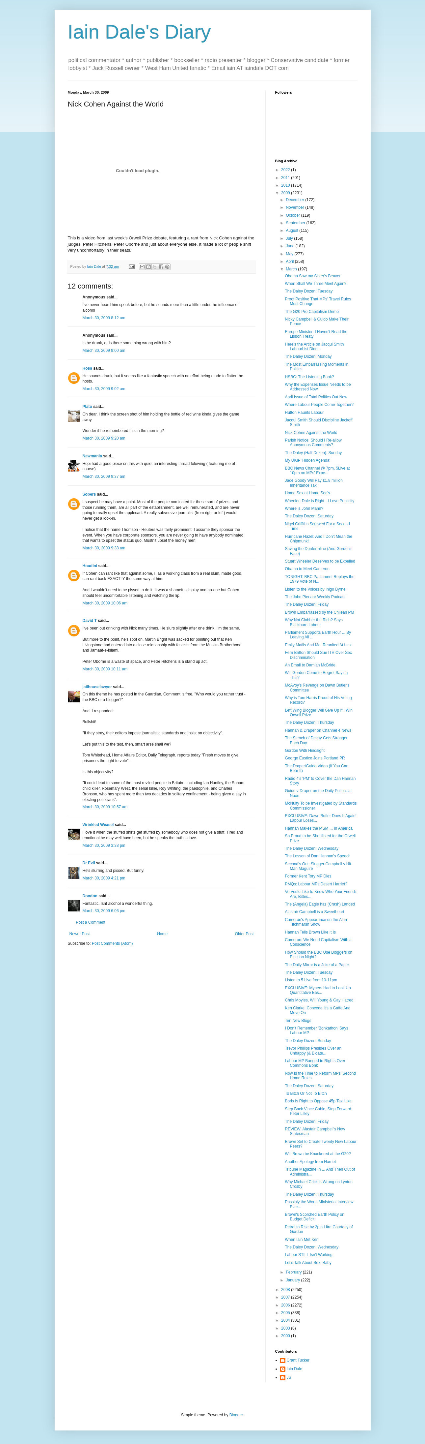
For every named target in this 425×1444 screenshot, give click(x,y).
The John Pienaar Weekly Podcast (315, 597)
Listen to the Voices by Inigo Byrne (315, 589)
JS (289, 1377)
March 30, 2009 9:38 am (104, 548)
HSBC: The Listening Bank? (309, 377)
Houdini (90, 566)
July (290, 238)
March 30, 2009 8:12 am (104, 318)
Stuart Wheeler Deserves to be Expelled (320, 561)
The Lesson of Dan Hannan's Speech (317, 856)
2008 (286, 1289)
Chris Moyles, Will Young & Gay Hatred (319, 1000)
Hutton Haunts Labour (304, 412)
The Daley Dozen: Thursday (309, 722)
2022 (286, 170)
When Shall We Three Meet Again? (315, 283)
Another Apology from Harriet (310, 1161)
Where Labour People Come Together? (319, 404)
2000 (286, 1336)
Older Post (244, 934)
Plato (87, 406)
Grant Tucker (298, 1360)
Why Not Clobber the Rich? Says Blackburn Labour (313, 622)
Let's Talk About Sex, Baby (308, 1262)
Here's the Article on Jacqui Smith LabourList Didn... (314, 346)
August (292, 230)
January (293, 1280)
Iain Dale (294, 1369)
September (296, 223)
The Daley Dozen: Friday (307, 604)
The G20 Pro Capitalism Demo (311, 311)
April (290, 261)
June (290, 246)
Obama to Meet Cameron (307, 569)
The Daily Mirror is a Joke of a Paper (317, 965)
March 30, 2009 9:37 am (104, 476)
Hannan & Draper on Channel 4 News (318, 730)
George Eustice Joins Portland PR (315, 758)
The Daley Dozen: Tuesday (308, 291)
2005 (286, 1312)
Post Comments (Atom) (112, 943)
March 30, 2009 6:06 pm (104, 910)
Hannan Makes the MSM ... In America (318, 828)
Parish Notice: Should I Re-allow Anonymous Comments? (313, 442)
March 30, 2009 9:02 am (104, 388)
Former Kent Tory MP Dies (308, 876)
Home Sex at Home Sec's (307, 493)
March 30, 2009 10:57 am (105, 807)
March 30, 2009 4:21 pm (104, 878)
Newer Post (79, 934)
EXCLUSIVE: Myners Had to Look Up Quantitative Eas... (318, 990)
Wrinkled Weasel (98, 824)
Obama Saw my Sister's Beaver (312, 276)
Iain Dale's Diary (139, 32)
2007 (286, 1297)
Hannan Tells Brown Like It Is (310, 932)
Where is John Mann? (304, 508)
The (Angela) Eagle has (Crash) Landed (320, 904)
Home (162, 934)
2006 (286, 1305)
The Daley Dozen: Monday (308, 356)
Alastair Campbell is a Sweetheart (314, 911)
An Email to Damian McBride (310, 665)
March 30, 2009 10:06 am (105, 603)
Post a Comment (90, 922)
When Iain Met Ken (301, 1239)
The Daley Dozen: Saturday (309, 516)
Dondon (90, 896)
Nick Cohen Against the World (311, 432)
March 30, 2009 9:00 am (104, 350)
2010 (286, 185)
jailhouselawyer (97, 687)
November (295, 207)
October (293, 215)
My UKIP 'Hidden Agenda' (307, 460)
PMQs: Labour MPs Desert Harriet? (316, 884)
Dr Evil (89, 863)
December (295, 200)
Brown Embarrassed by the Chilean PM (319, 612)
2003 (286, 1328)
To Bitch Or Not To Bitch (306, 1093)
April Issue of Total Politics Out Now (316, 397)
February (294, 1272)
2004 (286, 1320)
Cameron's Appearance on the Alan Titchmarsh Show (316, 922)
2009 (286, 193)
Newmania (92, 456)
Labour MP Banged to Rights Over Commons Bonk (315, 1063)
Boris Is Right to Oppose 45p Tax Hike (318, 1101)
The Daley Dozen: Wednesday (311, 848)
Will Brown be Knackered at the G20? (318, 1154)
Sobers (89, 494)
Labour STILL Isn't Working (308, 1254)
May (290, 254)
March (292, 269)
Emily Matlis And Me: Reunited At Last (318, 645)
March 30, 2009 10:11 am (105, 669)
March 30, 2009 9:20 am (104, 438)
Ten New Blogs (298, 1020)
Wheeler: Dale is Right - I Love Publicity (319, 501)
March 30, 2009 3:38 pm (104, 845)
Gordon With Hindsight (305, 750)
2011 (286, 177)
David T (90, 620)
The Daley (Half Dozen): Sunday (313, 452)
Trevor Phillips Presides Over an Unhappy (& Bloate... (313, 1050)
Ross (87, 368)
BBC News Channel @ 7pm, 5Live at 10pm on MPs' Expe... (317, 470)
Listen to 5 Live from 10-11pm (311, 980)
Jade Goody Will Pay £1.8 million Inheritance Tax (313, 482)
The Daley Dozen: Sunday (308, 1040)
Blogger (236, 1415)
